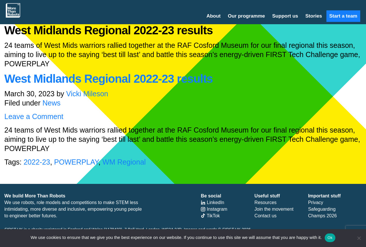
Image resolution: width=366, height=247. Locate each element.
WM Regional (124, 162)
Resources (265, 202)
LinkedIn (212, 202)
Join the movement (273, 209)
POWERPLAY (76, 162)
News (51, 103)
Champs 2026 (322, 215)
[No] (359, 238)
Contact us (265, 215)
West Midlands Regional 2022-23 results (108, 78)
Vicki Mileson (87, 94)
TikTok (210, 215)
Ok (330, 237)
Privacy (315, 202)
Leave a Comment (33, 116)
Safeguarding (321, 209)
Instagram (214, 209)
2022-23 (37, 162)
